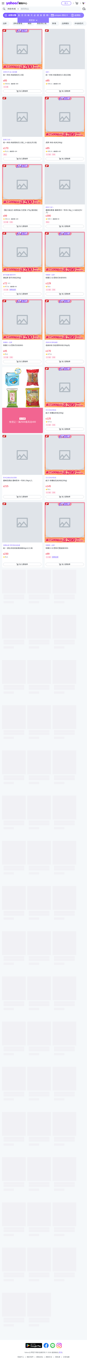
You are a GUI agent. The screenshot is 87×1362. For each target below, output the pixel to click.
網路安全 (49, 1357)
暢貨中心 (29, 16)
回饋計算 (25, 16)
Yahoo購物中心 (16, 3)
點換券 (19, 16)
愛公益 (44, 16)
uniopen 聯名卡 (59, 15)
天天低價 (32, 16)
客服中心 (21, 1357)
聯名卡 (47, 16)
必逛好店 (35, 16)
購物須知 (39, 1357)
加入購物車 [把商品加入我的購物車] (22, 91)
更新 (60, 1352)
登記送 (22, 16)
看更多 (33, 20)
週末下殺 (38, 16)
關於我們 (30, 1357)
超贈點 (75, 15)
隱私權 (57, 1357)
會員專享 (41, 16)
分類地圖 (66, 1357)
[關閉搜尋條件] (18, 9)
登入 (66, 3)
